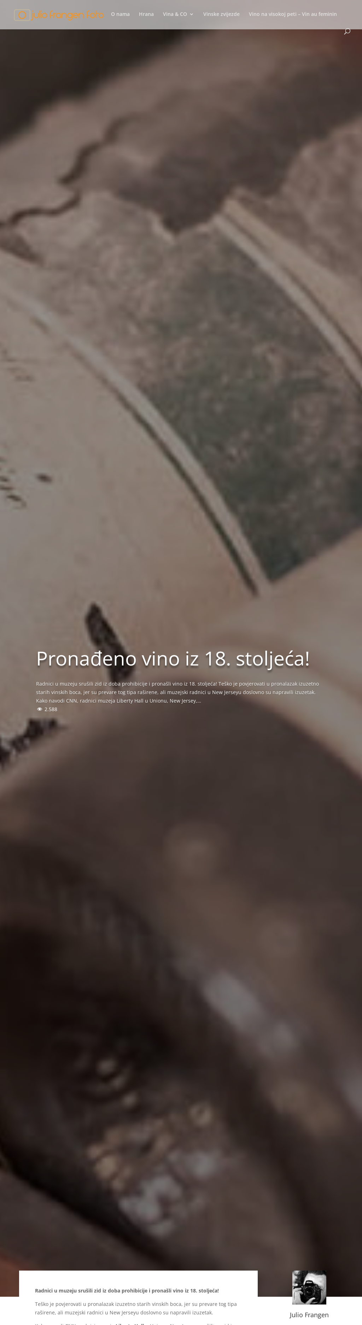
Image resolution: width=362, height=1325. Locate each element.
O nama (120, 14)
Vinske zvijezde (221, 14)
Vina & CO (175, 14)
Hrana (146, 14)
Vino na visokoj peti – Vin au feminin (293, 14)
